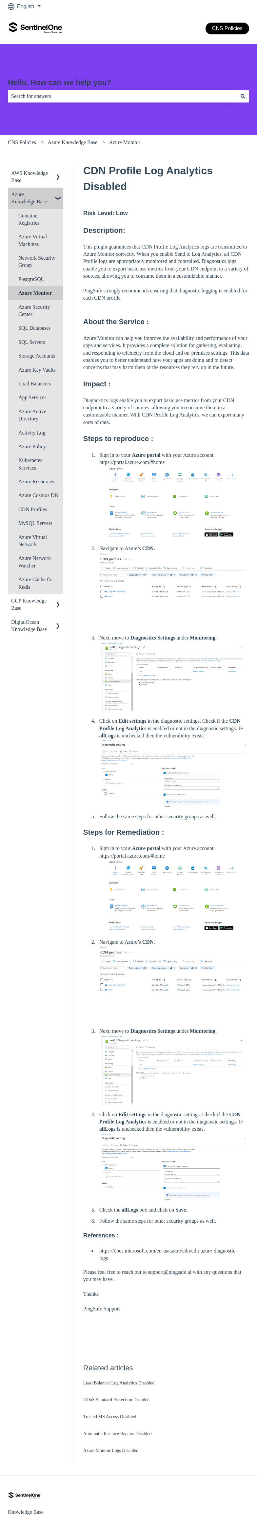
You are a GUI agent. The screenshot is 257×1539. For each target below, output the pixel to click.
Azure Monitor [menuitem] (35, 293)
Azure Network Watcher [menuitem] (34, 561)
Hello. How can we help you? (59, 82)
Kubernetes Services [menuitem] (30, 463)
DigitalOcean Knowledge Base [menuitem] (29, 625)
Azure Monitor (125, 142)
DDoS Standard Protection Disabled (116, 1399)
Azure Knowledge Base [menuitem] (29, 198)
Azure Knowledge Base (72, 142)
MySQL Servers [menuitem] (35, 523)
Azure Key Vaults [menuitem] (36, 370)
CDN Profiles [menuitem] (32, 509)
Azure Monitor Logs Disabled (110, 1450)
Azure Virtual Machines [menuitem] (32, 240)
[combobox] (122, 96)
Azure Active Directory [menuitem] (32, 415)
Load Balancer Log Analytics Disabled (119, 1383)
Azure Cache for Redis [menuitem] (35, 583)
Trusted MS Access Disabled (109, 1416)
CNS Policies (227, 28)
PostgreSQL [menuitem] (31, 279)
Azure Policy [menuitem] (32, 446)
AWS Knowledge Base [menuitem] (29, 176)
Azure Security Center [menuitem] (34, 310)
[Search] (243, 96)
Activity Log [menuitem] (31, 433)
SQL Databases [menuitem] (34, 328)
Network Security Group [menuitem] (36, 261)
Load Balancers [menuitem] (34, 383)
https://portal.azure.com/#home (132, 462)
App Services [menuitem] (32, 397)
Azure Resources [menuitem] (36, 481)
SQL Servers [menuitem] (31, 342)
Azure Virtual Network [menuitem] (32, 540)
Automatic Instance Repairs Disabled (117, 1433)
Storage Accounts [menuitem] (36, 356)
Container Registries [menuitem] (28, 219)
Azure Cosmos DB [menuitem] (38, 495)
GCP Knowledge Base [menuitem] (29, 604)
